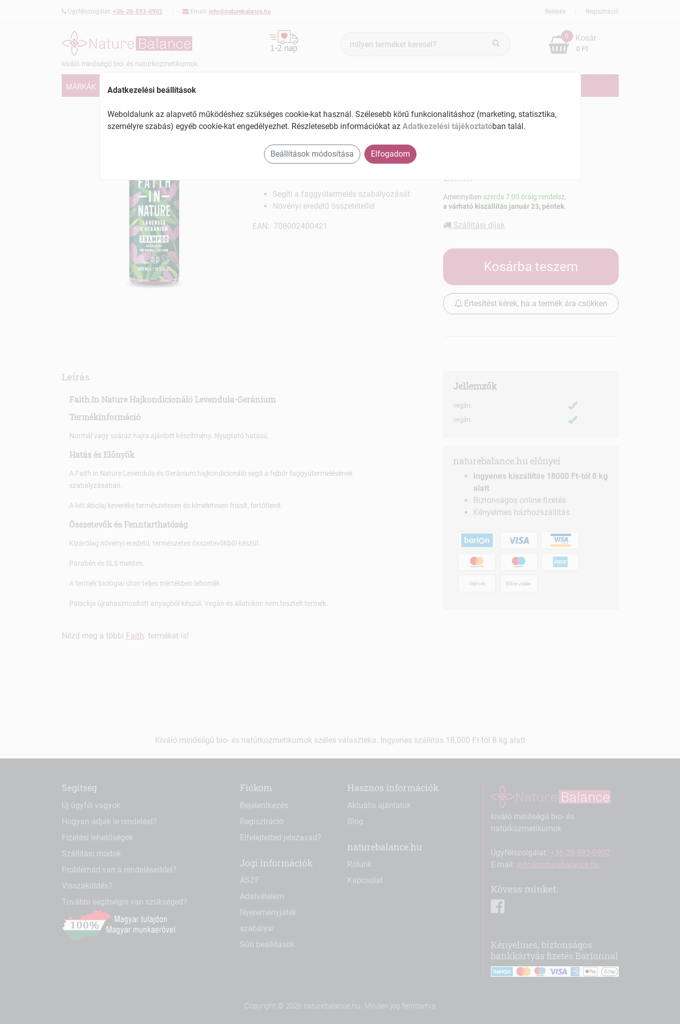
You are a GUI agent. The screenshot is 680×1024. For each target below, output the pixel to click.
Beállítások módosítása (312, 154)
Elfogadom (390, 154)
